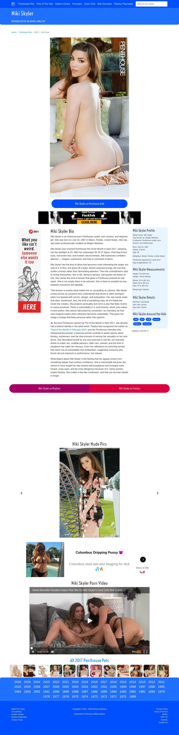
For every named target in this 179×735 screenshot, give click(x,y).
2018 (94, 682)
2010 (17, 686)
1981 (142, 691)
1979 (161, 691)
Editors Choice (62, 4)
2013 (142, 682)
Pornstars (77, 4)
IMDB (135, 319)
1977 (56, 696)
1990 (56, 691)
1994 (17, 691)
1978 (46, 696)
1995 (161, 686)
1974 (84, 696)
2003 (84, 686)
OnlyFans (137, 324)
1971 (113, 696)
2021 (65, 682)
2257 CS (164, 717)
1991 (46, 691)
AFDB (148, 319)
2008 (36, 686)
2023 (46, 682)
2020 (75, 682)
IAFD (142, 319)
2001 (103, 686)
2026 (17, 682)
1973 (94, 696)
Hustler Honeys (17, 714)
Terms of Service (161, 712)
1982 (132, 691)
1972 (103, 696)
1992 (36, 691)
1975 (75, 696)
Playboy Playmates (123, 4)
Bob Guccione (105, 4)
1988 (75, 691)
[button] (21, 493)
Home (14, 32)
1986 (94, 691)
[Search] (151, 4)
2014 (132, 682)
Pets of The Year (45, 4)
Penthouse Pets (26, 4)
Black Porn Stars (18, 709)
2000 (113, 686)
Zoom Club (89, 4)
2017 (37, 32)
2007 (46, 686)
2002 (94, 686)
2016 (113, 682)
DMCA (165, 714)
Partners (164, 720)
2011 (161, 682)
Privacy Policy (162, 709)
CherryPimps (16, 712)
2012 (151, 682)
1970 (123, 696)
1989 (65, 691)
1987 (84, 691)
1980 (151, 691)
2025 (27, 682)
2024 (36, 682)
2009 (27, 686)
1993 (27, 691)
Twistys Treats (17, 720)
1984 (113, 691)
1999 (123, 686)
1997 (142, 686)
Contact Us (163, 722)
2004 (75, 686)
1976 (65, 696)
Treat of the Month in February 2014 (69, 330)
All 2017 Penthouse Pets (89, 660)
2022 (56, 682)
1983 (123, 691)
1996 (151, 686)
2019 (84, 682)
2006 (56, 686)
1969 (132, 696)
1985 (103, 691)
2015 (123, 682)
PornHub (156, 319)
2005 (65, 686)
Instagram (147, 324)
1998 (132, 686)
